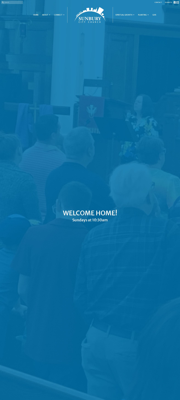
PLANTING (143, 15)
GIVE (154, 15)
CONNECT (59, 15)
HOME (36, 15)
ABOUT (46, 15)
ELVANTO (168, 2)
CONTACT (158, 2)
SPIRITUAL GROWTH (125, 15)
